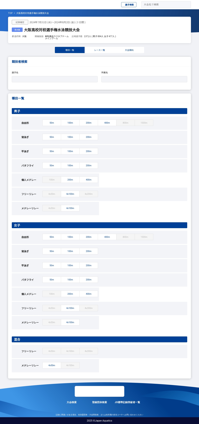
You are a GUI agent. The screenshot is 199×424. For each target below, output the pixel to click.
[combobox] (54, 79)
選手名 (15, 72)
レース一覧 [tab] (99, 50)
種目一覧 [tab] (69, 50)
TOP (10, 13)
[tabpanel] (99, 219)
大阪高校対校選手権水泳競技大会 (32, 13)
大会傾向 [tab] (129, 50)
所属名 (104, 72)
